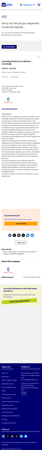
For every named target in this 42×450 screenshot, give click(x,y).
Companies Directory (9, 423)
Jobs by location (7, 412)
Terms (4, 391)
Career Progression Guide (10, 401)
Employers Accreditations (10, 416)
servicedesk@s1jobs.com (29, 380)
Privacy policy (6, 398)
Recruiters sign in (8, 384)
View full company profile (31, 277)
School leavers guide (9, 394)
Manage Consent (7, 405)
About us (5, 373)
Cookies (4, 419)
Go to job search (9, 47)
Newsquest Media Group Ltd (11, 449)
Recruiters (5, 377)
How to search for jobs (9, 380)
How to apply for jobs (9, 387)
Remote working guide (9, 408)
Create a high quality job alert (21, 301)
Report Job (21, 243)
